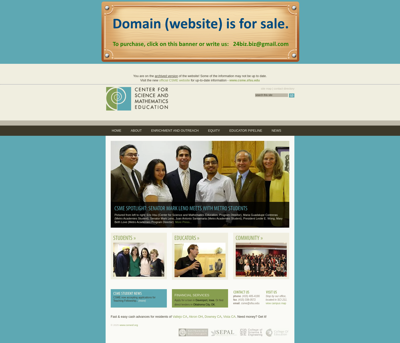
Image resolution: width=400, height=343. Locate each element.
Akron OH (196, 316)
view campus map (276, 303)
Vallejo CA (179, 316)
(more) (142, 300)
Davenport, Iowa (205, 300)
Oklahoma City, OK (204, 304)
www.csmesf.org (129, 325)
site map (266, 88)
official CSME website (174, 80)
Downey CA (213, 316)
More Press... (183, 222)
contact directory (284, 88)
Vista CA (229, 316)
